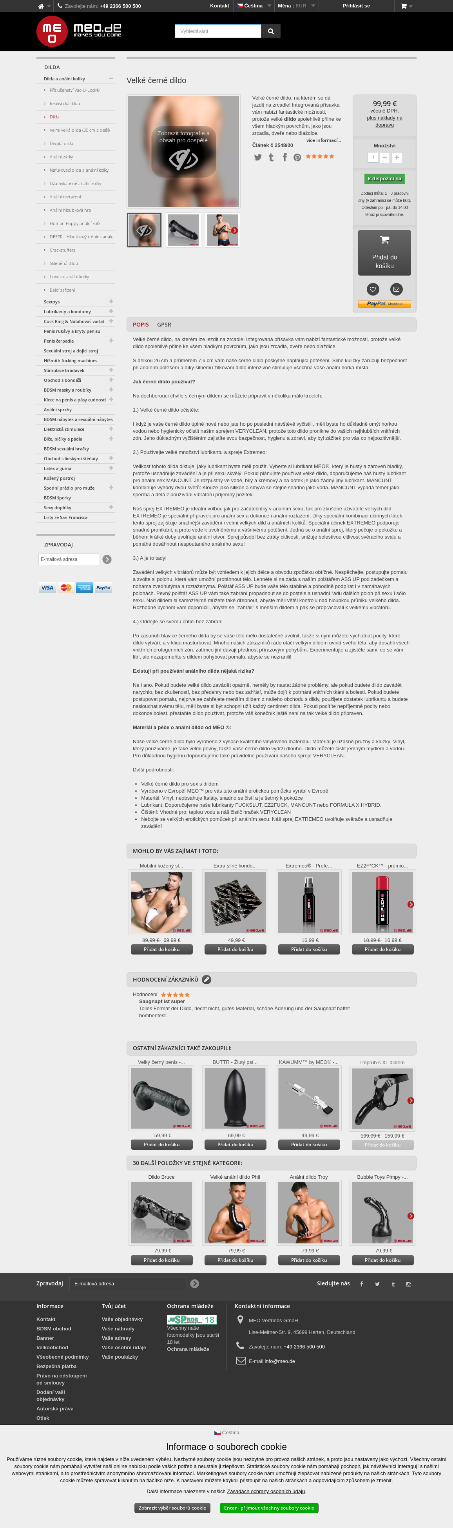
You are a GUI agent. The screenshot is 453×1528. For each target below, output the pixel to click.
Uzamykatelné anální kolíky (75, 183)
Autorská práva (55, 1402)
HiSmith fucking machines (70, 360)
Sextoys (52, 302)
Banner (45, 1331)
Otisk (42, 1411)
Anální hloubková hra (70, 210)
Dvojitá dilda (61, 143)
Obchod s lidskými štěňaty (71, 458)
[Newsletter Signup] (106, 559)
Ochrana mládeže (188, 1342)
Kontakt (219, 6)
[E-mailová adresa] (68, 559)
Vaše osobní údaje (124, 1340)
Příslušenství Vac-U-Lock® (74, 90)
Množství (385, 146)
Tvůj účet (114, 1299)
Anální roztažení (65, 197)
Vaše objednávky (122, 1312)
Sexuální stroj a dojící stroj (71, 351)
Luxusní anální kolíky (69, 276)
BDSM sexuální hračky (66, 449)
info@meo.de (280, 1354)
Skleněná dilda (63, 263)
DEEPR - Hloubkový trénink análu (81, 237)
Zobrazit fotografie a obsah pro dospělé (183, 154)
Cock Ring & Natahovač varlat (74, 321)
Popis (141, 317)
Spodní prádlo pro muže (69, 488)
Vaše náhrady (118, 1322)
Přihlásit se (356, 6)
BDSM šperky (57, 498)
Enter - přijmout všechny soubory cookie (269, 1507)
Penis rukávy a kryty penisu (72, 331)
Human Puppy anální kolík (74, 223)
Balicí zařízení (62, 290)
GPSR (164, 317)
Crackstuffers (62, 250)
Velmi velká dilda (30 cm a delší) (79, 130)
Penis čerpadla (59, 341)
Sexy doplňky (57, 507)
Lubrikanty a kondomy (67, 311)
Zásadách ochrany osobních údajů (266, 1491)
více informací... (323, 140)
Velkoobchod (52, 1340)
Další (234, 230)
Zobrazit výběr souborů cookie (172, 1507)
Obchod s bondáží (62, 380)
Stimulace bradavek (64, 370)
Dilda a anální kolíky (64, 79)
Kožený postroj (59, 478)
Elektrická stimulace (64, 429)
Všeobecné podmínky (62, 1350)
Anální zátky (61, 157)
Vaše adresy (116, 1331)
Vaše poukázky (120, 1350)
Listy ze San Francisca (65, 517)
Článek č (262, 145)
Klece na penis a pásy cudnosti (75, 400)
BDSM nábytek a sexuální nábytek (78, 419)
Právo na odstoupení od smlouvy (61, 1372)
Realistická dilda (64, 103)
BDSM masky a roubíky (67, 390)
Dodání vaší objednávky (50, 1388)
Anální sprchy (58, 409)
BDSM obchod (53, 1322)
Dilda (54, 117)
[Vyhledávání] (271, 31)
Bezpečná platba (56, 1359)
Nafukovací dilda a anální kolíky (79, 170)
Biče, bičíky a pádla (63, 439)
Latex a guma (57, 468)
